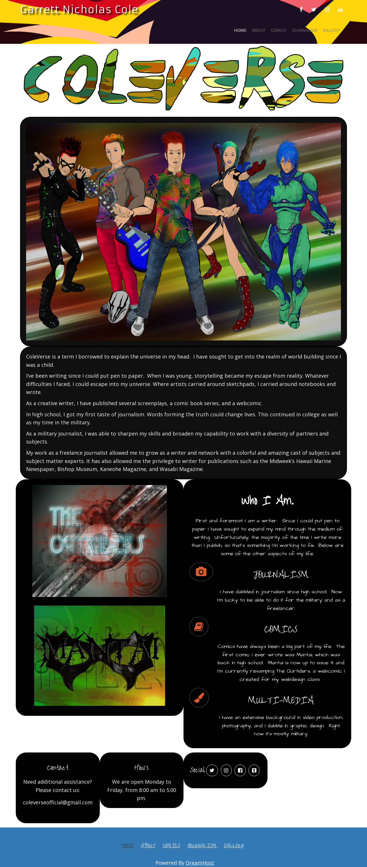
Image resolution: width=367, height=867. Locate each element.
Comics (278, 30)
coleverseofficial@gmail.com (58, 802)
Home (240, 30)
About (258, 30)
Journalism (304, 30)
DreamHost (200, 862)
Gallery (331, 30)
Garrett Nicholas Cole (79, 9)
